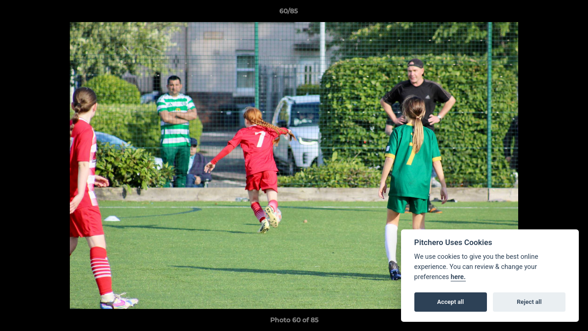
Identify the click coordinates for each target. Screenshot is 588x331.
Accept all (450, 301)
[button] (549, 13)
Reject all (529, 301)
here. (458, 277)
